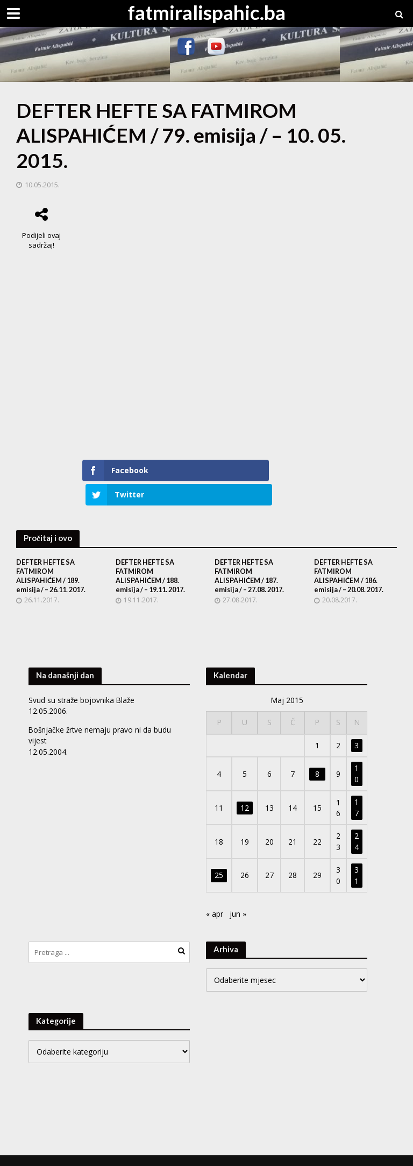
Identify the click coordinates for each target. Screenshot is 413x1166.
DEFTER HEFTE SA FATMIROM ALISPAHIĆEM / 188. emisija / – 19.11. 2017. (154, 557)
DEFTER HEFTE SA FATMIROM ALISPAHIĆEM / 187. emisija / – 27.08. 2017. (253, 557)
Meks (124, 1151)
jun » (238, 896)
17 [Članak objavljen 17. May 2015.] (356, 789)
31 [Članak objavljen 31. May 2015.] (356, 857)
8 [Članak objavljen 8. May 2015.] (317, 756)
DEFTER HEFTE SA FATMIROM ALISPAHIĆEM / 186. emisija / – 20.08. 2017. (352, 557)
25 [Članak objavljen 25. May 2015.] (219, 858)
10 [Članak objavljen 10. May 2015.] (356, 756)
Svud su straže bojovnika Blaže (83, 682)
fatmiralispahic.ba (206, 12)
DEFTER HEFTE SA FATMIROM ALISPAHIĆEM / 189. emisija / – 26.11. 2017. (54, 557)
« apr (214, 896)
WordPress (195, 1151)
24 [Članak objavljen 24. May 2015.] (356, 823)
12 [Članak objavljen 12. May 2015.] (244, 790)
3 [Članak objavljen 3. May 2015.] (356, 727)
